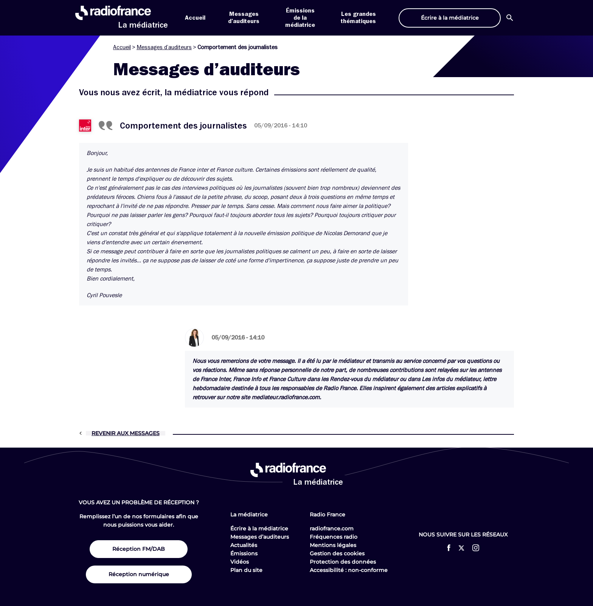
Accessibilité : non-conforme (349, 570)
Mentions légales (333, 545)
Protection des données (343, 561)
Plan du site (246, 570)
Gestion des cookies (337, 553)
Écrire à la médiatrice (259, 528)
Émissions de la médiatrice (300, 18)
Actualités (243, 545)
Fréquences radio (333, 536)
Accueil (195, 18)
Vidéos (239, 561)
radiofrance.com (332, 528)
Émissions (244, 553)
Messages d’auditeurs (164, 47)
